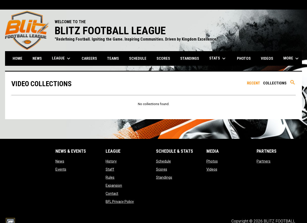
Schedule (163, 161)
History (111, 161)
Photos (212, 161)
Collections (275, 83)
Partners (263, 161)
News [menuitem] (37, 58)
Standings (164, 177)
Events (60, 169)
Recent (253, 83)
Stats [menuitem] (218, 58)
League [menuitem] (62, 58)
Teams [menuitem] (113, 58)
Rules (110, 177)
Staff (110, 169)
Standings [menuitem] (189, 58)
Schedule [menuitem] (137, 58)
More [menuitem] (291, 58)
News (59, 161)
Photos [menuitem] (244, 58)
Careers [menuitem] (89, 58)
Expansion (114, 185)
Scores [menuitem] (163, 58)
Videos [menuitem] (267, 58)
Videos (211, 169)
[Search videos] (293, 84)
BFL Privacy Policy (120, 202)
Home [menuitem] (17, 58)
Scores (161, 169)
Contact (112, 194)
